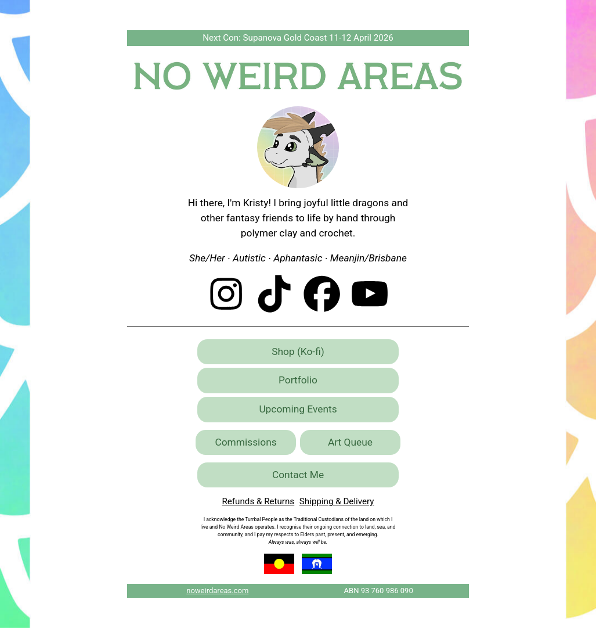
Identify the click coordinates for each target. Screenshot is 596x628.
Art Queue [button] (350, 442)
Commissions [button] (245, 442)
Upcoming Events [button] (298, 409)
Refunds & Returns (258, 501)
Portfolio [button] (298, 380)
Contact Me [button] (298, 474)
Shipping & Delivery (336, 501)
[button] (226, 294)
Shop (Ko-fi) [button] (298, 351)
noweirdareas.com (217, 590)
